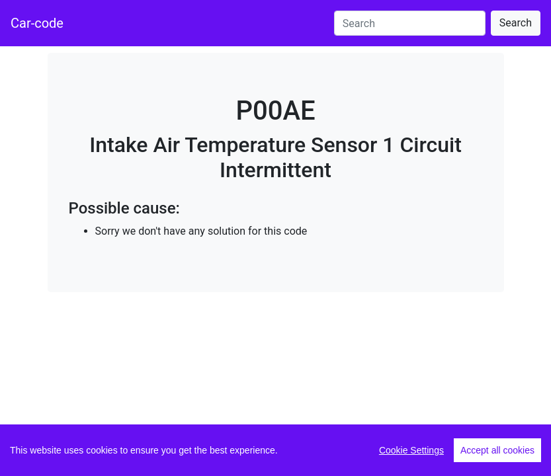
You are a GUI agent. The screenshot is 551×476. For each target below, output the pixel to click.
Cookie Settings (411, 450)
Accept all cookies (497, 450)
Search (515, 23)
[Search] (410, 23)
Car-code (37, 23)
